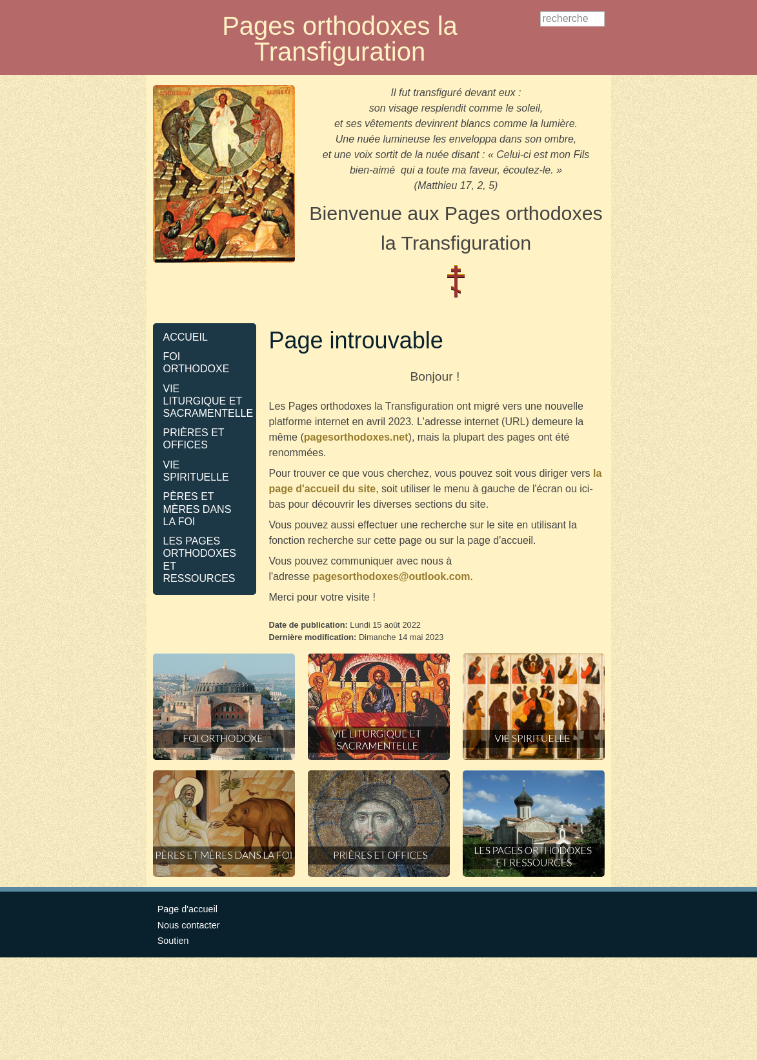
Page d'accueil (187, 909)
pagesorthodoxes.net (356, 437)
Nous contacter (188, 925)
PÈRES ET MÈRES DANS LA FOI (197, 508)
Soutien (173, 940)
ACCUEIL (185, 337)
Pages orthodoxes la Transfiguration (340, 39)
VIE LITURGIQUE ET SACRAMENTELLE (208, 401)
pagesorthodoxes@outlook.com (391, 576)
